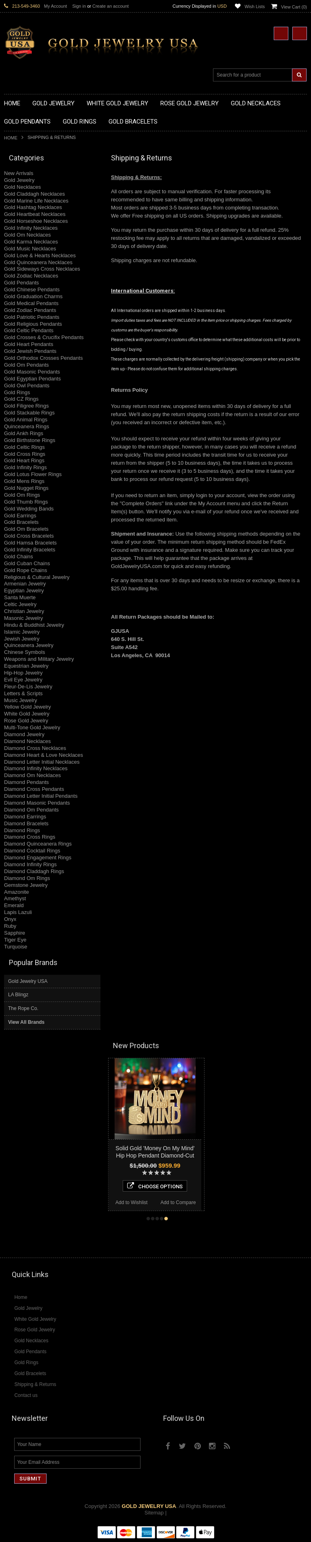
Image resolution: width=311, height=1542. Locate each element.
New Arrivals (18, 173)
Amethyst (15, 898)
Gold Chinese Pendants (32, 289)
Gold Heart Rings (24, 460)
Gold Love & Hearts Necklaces (40, 255)
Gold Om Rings (22, 495)
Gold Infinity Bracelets (29, 550)
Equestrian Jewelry (26, 666)
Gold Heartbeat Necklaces (35, 214)
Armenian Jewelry (25, 584)
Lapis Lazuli (18, 912)
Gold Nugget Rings (26, 488)
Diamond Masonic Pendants (37, 803)
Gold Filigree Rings (26, 406)
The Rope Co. (23, 1008)
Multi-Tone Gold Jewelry (32, 727)
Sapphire (14, 933)
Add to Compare (194, 1202)
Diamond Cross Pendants (34, 789)
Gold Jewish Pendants (30, 351)
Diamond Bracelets (26, 823)
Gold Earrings (20, 516)
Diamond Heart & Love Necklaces (43, 755)
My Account (55, 6)
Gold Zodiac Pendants (30, 310)
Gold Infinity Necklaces (31, 228)
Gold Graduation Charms (33, 296)
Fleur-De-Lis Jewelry (28, 686)
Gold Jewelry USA (27, 981)
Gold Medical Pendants (31, 303)
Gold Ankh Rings (23, 433)
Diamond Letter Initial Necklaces (41, 762)
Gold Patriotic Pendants (32, 317)
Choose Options (171, 1186)
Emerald (13, 905)
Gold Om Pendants (26, 365)
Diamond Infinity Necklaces (36, 768)
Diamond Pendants (26, 782)
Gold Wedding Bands (29, 509)
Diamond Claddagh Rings (34, 871)
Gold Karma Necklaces (31, 242)
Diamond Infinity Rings (30, 864)
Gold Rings (17, 392)
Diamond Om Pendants (31, 810)
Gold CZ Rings (21, 399)
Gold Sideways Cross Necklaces (42, 269)
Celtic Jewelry (20, 604)
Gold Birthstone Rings (29, 440)
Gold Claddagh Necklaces (34, 194)
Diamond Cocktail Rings (32, 851)
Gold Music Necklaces (30, 249)
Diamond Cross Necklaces (35, 748)
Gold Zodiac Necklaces (31, 276)
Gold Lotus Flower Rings (33, 474)
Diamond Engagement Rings (37, 857)
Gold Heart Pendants (28, 344)
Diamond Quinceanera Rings (38, 844)
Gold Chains (18, 556)
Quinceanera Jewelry (28, 645)
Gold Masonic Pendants (32, 372)
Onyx (10, 919)
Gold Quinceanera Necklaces (38, 262)
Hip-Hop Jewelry (23, 673)
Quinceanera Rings (26, 426)
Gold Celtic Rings (24, 447)
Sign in (79, 6)
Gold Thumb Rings (26, 502)
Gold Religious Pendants (33, 324)
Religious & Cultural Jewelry (37, 577)
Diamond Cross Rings (29, 837)
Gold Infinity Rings (25, 467)
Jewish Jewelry (21, 639)
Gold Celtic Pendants (28, 330)
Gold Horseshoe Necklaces (36, 221)
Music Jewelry (20, 700)
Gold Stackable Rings (29, 413)
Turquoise (15, 947)
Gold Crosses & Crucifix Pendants (44, 337)
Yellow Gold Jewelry (27, 707)
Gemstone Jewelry (26, 885)
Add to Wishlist (148, 1202)
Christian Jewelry (24, 611)
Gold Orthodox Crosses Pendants (43, 358)
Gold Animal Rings (25, 419)
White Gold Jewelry (26, 714)
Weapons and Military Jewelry (39, 659)
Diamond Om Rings (27, 878)
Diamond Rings (22, 830)
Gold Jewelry (19, 180)
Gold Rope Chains (25, 570)
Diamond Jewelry (24, 734)
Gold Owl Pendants (26, 385)
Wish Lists (255, 6)
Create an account (110, 6)
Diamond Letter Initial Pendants (40, 796)
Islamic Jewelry (22, 632)
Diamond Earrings (25, 817)
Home (10, 137)
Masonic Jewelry (23, 618)
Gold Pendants (21, 283)
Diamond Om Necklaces (32, 775)
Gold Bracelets (21, 522)
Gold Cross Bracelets (29, 536)
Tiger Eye (15, 940)
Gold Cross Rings (24, 454)
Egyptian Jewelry (24, 590)
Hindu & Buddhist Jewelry (34, 625)
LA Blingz (18, 994)
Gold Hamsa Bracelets (30, 543)
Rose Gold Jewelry (26, 721)
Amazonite (16, 892)
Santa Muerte (20, 597)
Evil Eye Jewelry (23, 680)
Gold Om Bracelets (26, 529)
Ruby (10, 926)
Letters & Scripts (23, 693)
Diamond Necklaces (27, 741)
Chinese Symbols (24, 652)
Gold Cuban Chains (27, 563)
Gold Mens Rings (24, 481)
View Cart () (294, 6)
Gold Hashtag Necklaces (33, 207)
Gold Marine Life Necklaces (36, 201)
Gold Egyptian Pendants (32, 379)
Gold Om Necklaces (27, 235)
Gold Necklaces (22, 187)
